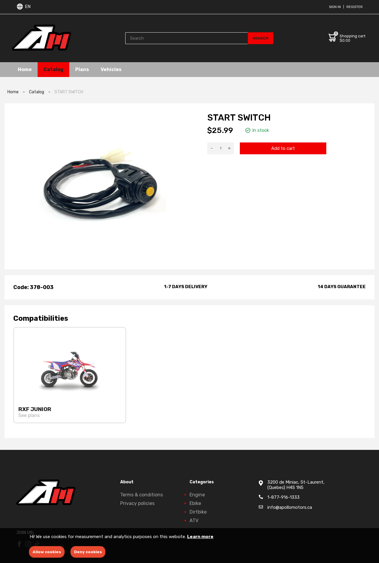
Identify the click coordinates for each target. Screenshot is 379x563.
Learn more (200, 536)
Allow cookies (47, 552)
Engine (197, 495)
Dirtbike (198, 512)
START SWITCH (68, 91)
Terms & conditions (141, 495)
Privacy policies (137, 503)
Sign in (335, 7)
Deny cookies (88, 552)
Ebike (195, 503)
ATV (194, 520)
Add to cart (283, 148)
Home (25, 69)
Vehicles (111, 69)
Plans (82, 69)
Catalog (53, 69)
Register (354, 7)
